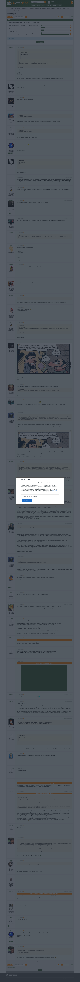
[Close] (61, 480)
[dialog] (40, 491)
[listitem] (40, 496)
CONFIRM (27, 500)
